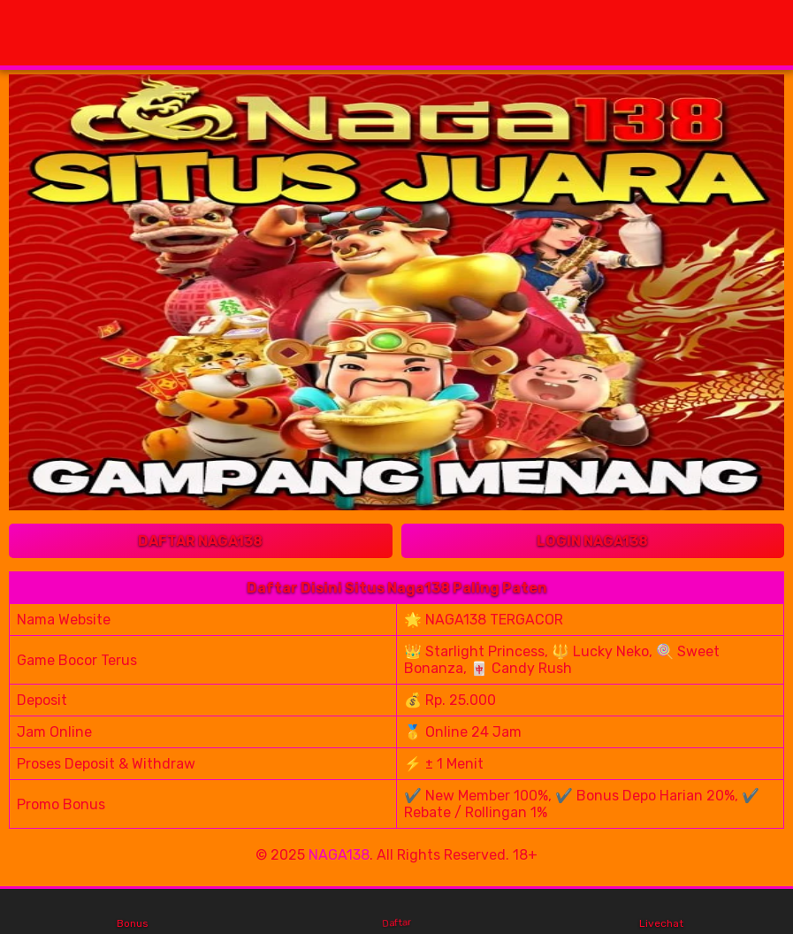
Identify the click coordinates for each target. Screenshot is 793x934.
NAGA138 (339, 854)
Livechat (661, 911)
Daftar (397, 911)
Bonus (133, 911)
